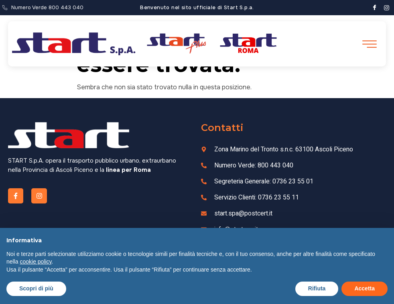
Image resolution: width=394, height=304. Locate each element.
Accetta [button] (364, 288)
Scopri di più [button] (36, 288)
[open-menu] (369, 44)
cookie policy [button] (35, 261)
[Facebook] (375, 7)
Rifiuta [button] (317, 288)
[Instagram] (387, 7)
